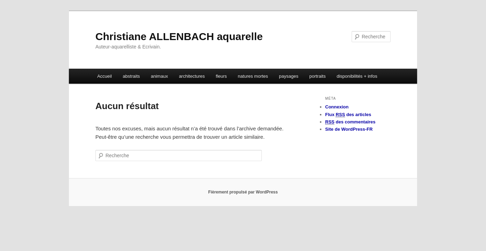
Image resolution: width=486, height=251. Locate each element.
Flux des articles (348, 114)
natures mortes (253, 76)
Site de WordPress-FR (349, 129)
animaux (159, 76)
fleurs (221, 76)
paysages (288, 76)
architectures (192, 76)
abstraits (131, 76)
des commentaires (350, 122)
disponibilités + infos (357, 76)
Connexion (336, 106)
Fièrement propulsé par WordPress (243, 192)
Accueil (104, 76)
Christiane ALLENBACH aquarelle (179, 36)
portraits (317, 76)
